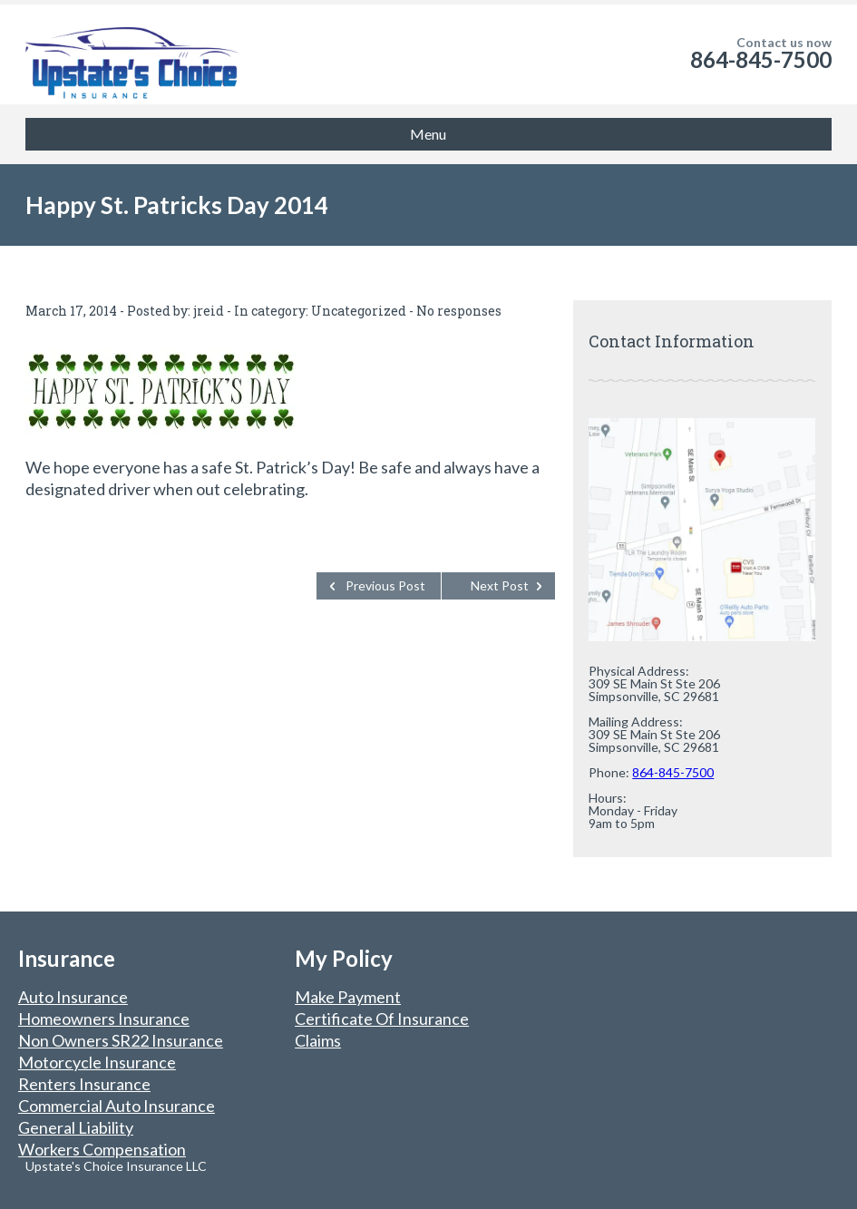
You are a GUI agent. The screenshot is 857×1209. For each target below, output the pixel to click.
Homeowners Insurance (104, 1019)
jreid (208, 310)
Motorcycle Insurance (97, 1062)
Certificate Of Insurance (382, 1019)
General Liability (75, 1127)
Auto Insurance (73, 997)
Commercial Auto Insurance (116, 1106)
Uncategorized (358, 310)
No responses (459, 310)
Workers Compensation (102, 1149)
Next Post (500, 585)
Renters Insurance (84, 1084)
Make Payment (348, 997)
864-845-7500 (761, 59)
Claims (318, 1040)
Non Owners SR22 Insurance (120, 1040)
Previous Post (385, 585)
